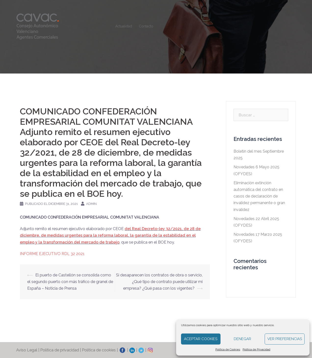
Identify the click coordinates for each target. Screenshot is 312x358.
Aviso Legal (26, 350)
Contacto (146, 26)
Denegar (242, 339)
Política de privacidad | (61, 350)
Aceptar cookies (200, 339)
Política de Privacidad (256, 349)
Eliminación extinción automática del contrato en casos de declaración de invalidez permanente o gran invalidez (259, 196)
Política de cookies (99, 350)
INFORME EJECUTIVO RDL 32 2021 (52, 253)
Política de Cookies (227, 349)
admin (91, 204)
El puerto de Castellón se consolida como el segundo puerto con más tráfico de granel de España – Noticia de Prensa (70, 282)
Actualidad (123, 26)
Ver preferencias (284, 339)
